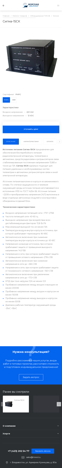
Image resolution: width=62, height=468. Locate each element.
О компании (9, 426)
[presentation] (59, 141)
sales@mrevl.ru (33, 457)
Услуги (6, 433)
